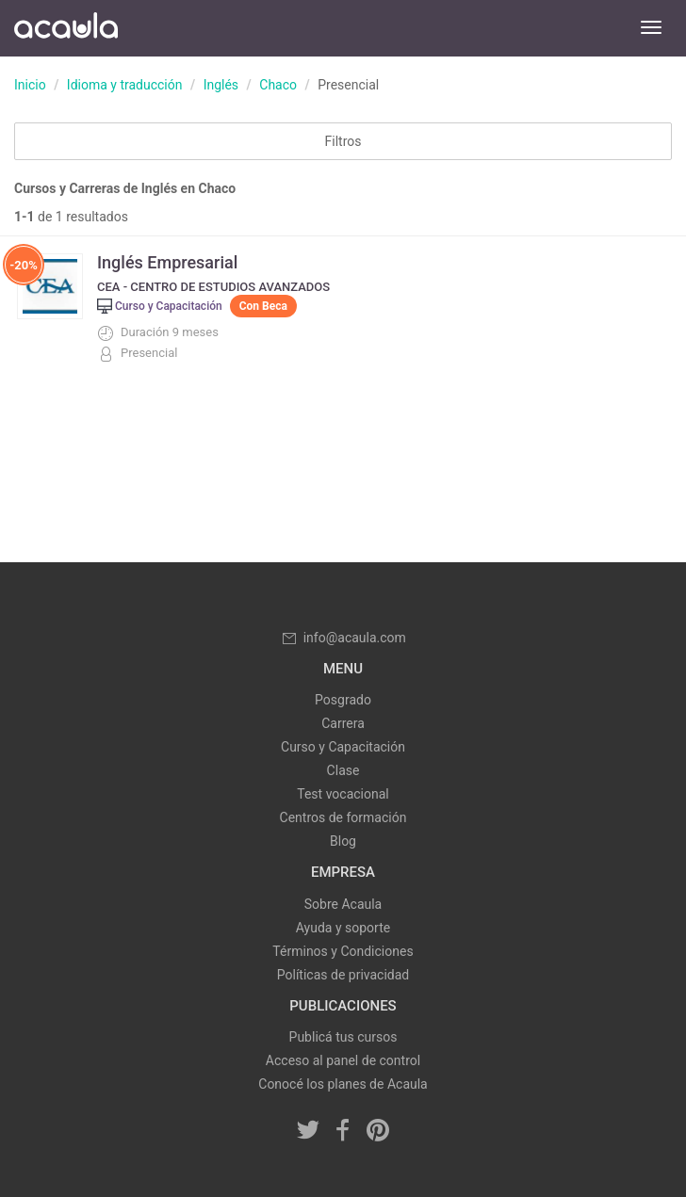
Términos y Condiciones (342, 951)
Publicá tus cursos (343, 1036)
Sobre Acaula (343, 904)
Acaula (66, 28)
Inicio (30, 84)
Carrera (343, 723)
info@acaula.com (343, 637)
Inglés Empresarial (167, 262)
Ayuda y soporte (343, 927)
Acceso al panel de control (343, 1060)
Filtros (343, 141)
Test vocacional (342, 793)
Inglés (221, 84)
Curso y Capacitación (343, 746)
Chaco (278, 84)
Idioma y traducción (125, 84)
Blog (343, 841)
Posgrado (343, 699)
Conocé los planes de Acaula (342, 1084)
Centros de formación (343, 817)
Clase (343, 770)
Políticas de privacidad (343, 974)
